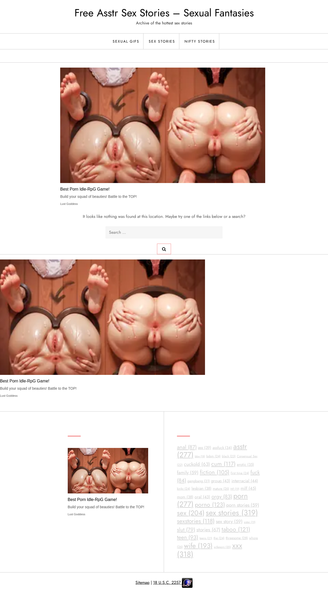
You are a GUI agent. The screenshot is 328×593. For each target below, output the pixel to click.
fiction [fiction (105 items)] (214, 472)
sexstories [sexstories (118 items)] (196, 521)
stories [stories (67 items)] (208, 529)
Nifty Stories (199, 41)
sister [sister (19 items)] (249, 522)
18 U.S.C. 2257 (167, 582)
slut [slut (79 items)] (186, 529)
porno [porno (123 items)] (210, 504)
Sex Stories (162, 41)
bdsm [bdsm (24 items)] (213, 456)
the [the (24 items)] (219, 538)
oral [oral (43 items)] (202, 497)
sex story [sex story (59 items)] (229, 521)
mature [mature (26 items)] (221, 488)
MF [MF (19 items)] (234, 489)
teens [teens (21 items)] (206, 538)
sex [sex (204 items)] (190, 513)
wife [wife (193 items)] (198, 546)
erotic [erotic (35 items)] (245, 464)
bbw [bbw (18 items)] (200, 456)
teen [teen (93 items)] (187, 537)
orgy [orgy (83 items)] (221, 496)
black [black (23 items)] (229, 456)
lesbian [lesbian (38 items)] (201, 488)
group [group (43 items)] (220, 481)
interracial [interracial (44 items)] (244, 481)
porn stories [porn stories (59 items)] (242, 505)
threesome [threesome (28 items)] (237, 538)
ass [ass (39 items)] (204, 448)
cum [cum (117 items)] (223, 464)
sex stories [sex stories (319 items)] (232, 512)
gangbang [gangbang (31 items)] (198, 481)
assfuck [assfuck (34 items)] (222, 447)
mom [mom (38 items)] (185, 497)
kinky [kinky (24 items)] (183, 488)
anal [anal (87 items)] (187, 447)
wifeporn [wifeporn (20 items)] (222, 547)
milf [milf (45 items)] (248, 488)
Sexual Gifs (126, 41)
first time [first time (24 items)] (240, 473)
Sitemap (142, 582)
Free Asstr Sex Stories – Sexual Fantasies (164, 12)
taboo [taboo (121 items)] (236, 529)
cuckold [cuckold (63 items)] (197, 464)
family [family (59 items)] (188, 472)
